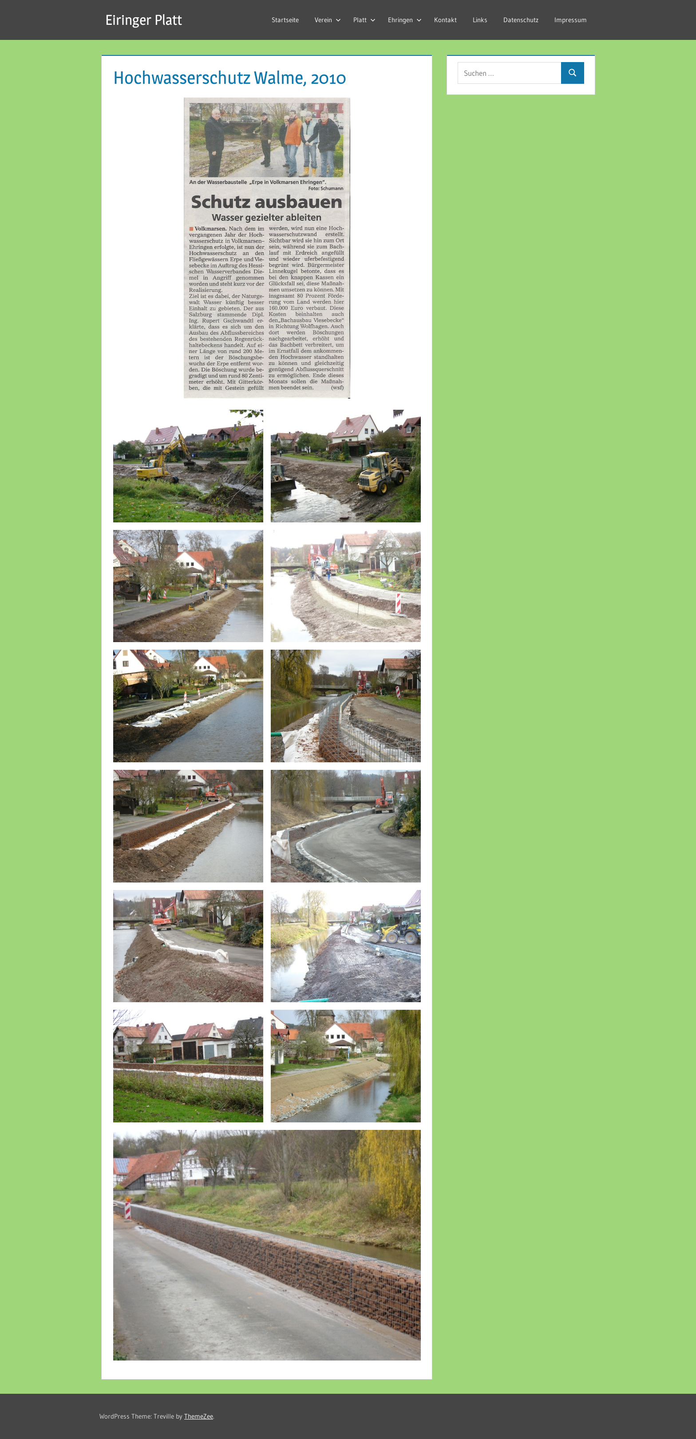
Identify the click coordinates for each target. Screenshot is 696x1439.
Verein (328, 20)
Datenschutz (520, 20)
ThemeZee (198, 1416)
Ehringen (405, 20)
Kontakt (445, 20)
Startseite (285, 20)
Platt (364, 20)
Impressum (570, 20)
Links (480, 20)
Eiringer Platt (143, 19)
